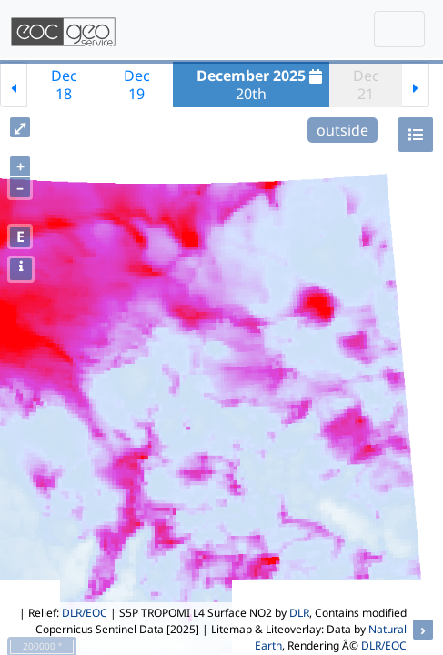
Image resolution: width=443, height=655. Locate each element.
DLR (299, 612)
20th (261, 85)
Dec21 (366, 85)
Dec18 (64, 85)
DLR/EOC (84, 612)
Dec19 (137, 85)
